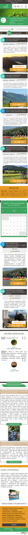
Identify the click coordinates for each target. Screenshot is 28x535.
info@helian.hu (9, 1)
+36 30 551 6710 (19, 528)
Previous (1, 33)
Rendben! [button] (13, 524)
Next (27, 33)
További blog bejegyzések (14, 385)
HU (17, 2)
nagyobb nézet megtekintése (14, 205)
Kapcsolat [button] (14, 521)
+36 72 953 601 (18, 1)
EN (14, 2)
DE (11, 2)
